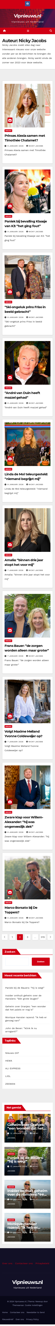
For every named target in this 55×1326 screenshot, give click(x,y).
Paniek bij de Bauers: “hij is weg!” (24, 987)
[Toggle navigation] (28, 31)
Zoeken (10, 951)
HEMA (8, 1060)
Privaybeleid (42, 1263)
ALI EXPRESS (12, 1068)
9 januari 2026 (15, 146)
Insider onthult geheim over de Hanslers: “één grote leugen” (27, 1194)
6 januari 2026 (15, 832)
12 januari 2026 (19, 1133)
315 (43, 937)
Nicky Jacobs (34, 146)
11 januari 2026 (18, 1232)
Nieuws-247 (12, 1053)
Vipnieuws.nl (27, 16)
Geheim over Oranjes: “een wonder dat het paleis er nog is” (25, 1128)
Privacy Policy (32, 1319)
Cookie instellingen (34, 1305)
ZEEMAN (10, 1083)
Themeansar (18, 1305)
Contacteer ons (24, 1263)
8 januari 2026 (15, 317)
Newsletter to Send (36, 1312)
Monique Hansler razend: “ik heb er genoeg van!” (22, 1227)
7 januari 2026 (15, 570)
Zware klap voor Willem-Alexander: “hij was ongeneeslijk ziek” (24, 822)
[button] (51, 30)
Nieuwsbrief (7, 1319)
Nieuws (8, 130)
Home (5, 1312)
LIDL (8, 1076)
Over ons (7, 1263)
